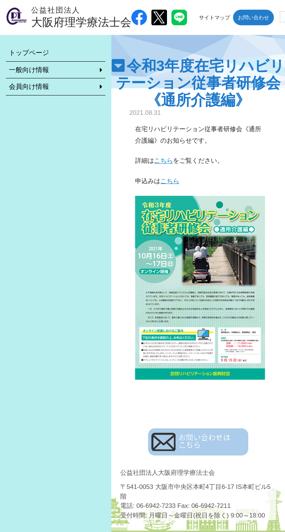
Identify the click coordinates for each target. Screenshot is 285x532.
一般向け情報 (29, 70)
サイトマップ (214, 17)
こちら (163, 160)
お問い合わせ (253, 17)
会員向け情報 (29, 86)
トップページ (29, 52)
